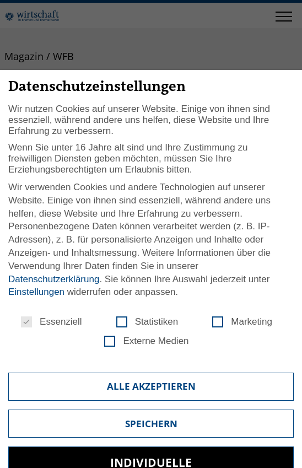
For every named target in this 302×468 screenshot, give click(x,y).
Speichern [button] (151, 423)
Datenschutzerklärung (53, 279)
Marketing (242, 321)
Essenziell (51, 321)
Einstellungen (36, 292)
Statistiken (147, 321)
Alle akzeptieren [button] (151, 386)
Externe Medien (146, 341)
